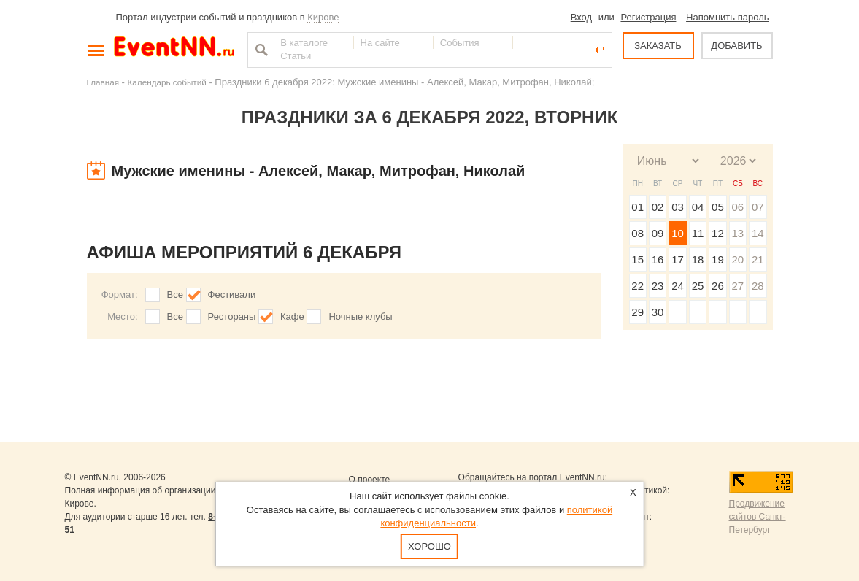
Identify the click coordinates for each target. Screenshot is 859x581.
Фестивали (232, 294)
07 (758, 207)
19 (718, 259)
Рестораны (232, 316)
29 (637, 312)
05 (718, 207)
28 (758, 286)
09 (658, 233)
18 (698, 259)
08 (637, 233)
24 (677, 286)
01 (637, 207)
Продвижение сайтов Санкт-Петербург (757, 517)
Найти (260, 49)
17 (677, 259)
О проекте (369, 479)
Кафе (292, 316)
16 (658, 259)
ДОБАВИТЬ (736, 45)
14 (758, 233)
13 (737, 233)
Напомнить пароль (727, 17)
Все (175, 294)
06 (737, 207)
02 (658, 207)
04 (698, 207)
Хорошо (429, 546)
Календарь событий (167, 82)
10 (677, 233)
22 (637, 286)
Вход (581, 17)
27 (737, 286)
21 (758, 259)
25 (698, 286)
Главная (103, 82)
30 (658, 312)
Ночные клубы (360, 316)
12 (718, 233)
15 (637, 259)
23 (658, 286)
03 (677, 207)
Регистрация (648, 17)
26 (718, 286)
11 (698, 233)
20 (737, 259)
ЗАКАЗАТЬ (658, 45)
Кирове (323, 17)
